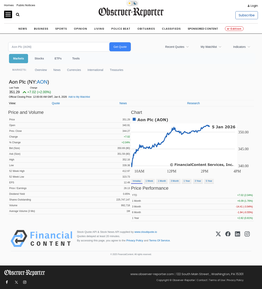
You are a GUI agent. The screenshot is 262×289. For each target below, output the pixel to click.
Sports (61, 29)
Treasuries (116, 70)
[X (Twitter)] (218, 238)
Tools (76, 58)
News (22, 29)
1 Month (162, 181)
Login (254, 6)
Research (193, 103)
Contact (202, 280)
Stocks (39, 58)
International (95, 70)
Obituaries (146, 29)
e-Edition (234, 29)
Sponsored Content (203, 29)
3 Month (175, 181)
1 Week (149, 181)
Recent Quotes (174, 46)
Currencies (74, 70)
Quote (56, 103)
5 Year (209, 181)
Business (41, 29)
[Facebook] (228, 238)
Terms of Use (217, 280)
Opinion (80, 29)
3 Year (198, 181)
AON (42, 82)
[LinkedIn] (237, 238)
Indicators (239, 46)
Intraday (137, 181)
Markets (18, 58)
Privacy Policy (134, 240)
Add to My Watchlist (79, 96)
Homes (9, 5)
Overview (41, 70)
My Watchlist (209, 46)
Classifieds (171, 29)
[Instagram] (247, 238)
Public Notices (26, 5)
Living (99, 29)
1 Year (187, 181)
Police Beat (120, 29)
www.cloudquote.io (145, 231)
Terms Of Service (159, 240)
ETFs (58, 58)
